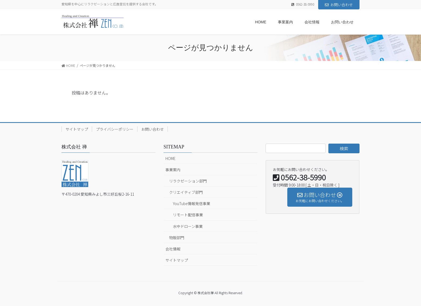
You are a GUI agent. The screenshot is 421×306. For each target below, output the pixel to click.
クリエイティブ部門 (186, 192)
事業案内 (172, 169)
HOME (170, 158)
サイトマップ (77, 129)
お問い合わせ (339, 4)
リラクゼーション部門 (188, 181)
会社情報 (172, 249)
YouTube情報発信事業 (191, 203)
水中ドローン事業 (188, 226)
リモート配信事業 (188, 214)
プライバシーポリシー (114, 129)
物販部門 (176, 237)
